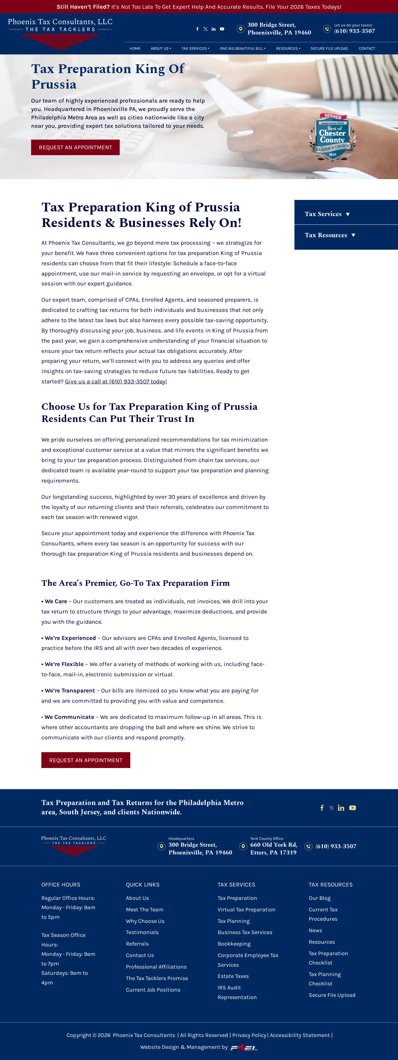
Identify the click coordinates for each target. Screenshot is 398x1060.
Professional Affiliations (156, 967)
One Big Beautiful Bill (241, 48)
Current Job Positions (153, 990)
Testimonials (142, 932)
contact (367, 48)
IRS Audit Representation (237, 992)
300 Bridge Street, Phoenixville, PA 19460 (279, 29)
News (315, 930)
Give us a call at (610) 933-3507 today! (116, 381)
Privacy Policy (249, 1035)
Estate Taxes (233, 976)
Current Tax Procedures (323, 914)
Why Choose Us (145, 921)
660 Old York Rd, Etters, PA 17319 (274, 849)
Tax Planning (234, 921)
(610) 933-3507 (354, 31)
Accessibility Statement (300, 1035)
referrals (137, 944)
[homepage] (60, 33)
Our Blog (320, 898)
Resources (287, 48)
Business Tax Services (245, 932)
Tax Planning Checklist (325, 979)
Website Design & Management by (199, 1047)
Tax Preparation (237, 898)
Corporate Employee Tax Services (248, 960)
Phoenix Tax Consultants (144, 1035)
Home (135, 48)
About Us (160, 48)
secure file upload (329, 48)
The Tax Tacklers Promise (157, 978)
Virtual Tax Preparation (246, 909)
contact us (140, 955)
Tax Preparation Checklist (328, 958)
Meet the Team (145, 909)
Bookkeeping (234, 944)
